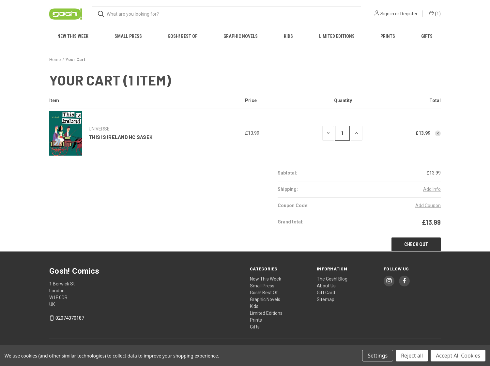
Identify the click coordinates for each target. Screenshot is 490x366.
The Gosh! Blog (332, 279)
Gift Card (326, 292)
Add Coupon (428, 205)
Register (409, 13)
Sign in (387, 13)
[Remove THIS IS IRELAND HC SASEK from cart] (438, 133)
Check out (416, 244)
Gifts (427, 36)
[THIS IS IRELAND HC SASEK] (342, 133)
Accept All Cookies (458, 355)
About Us (326, 285)
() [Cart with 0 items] (435, 13)
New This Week (72, 36)
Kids (288, 36)
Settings (378, 355)
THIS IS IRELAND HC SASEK (120, 137)
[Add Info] (432, 189)
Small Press (128, 36)
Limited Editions (337, 36)
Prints (387, 36)
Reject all (412, 355)
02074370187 (69, 318)
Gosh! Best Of (182, 36)
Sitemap (325, 299)
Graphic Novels (240, 36)
